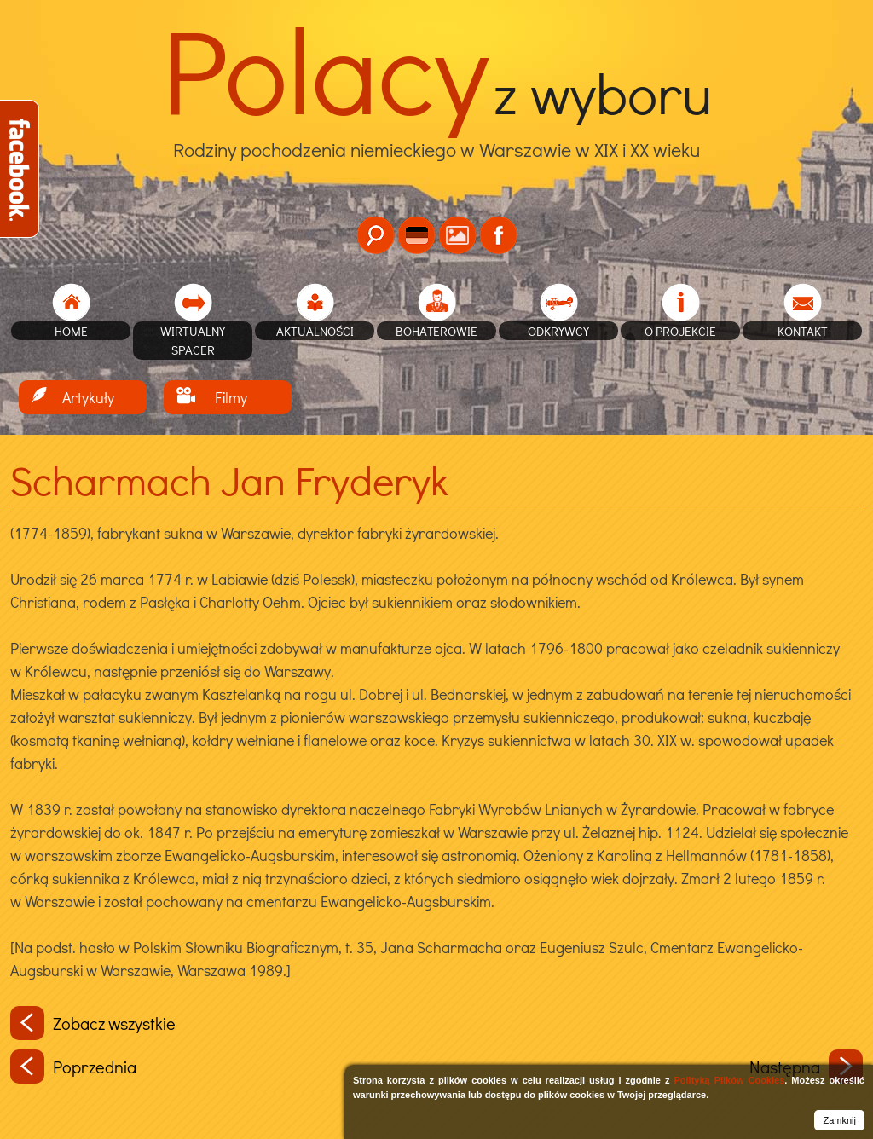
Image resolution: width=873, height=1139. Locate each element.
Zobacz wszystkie (93, 1023)
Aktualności (315, 330)
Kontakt (803, 330)
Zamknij (839, 1120)
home (71, 330)
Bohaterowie (436, 330)
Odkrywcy (558, 330)
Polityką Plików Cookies (729, 1080)
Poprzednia (73, 1066)
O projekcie (680, 330)
